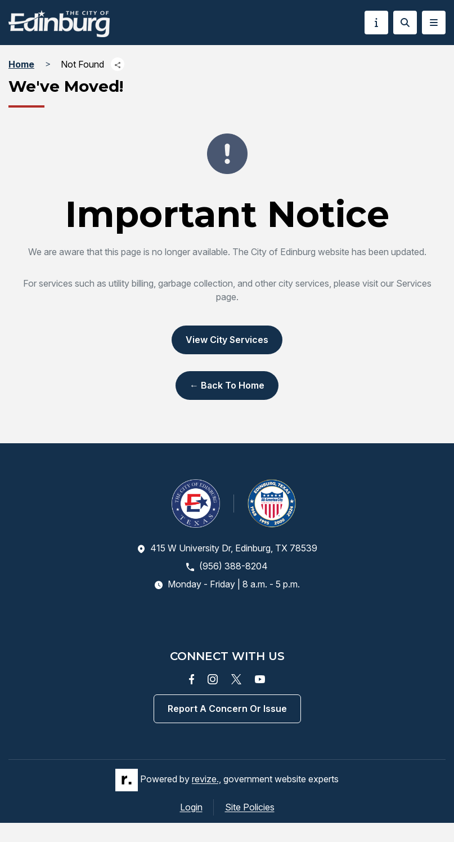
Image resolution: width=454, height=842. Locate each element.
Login (191, 807)
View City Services (227, 339)
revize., (206, 779)
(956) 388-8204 (227, 566)
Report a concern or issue (227, 708)
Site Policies (250, 807)
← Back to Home (227, 385)
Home (21, 64)
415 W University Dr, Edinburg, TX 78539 (227, 548)
